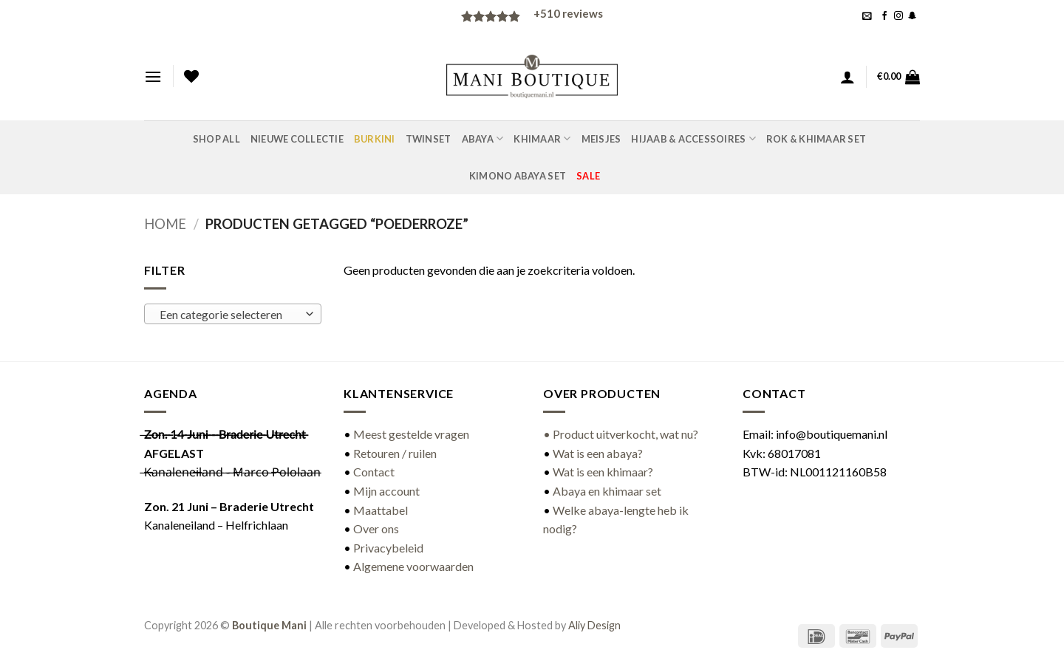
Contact (374, 472)
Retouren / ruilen (395, 453)
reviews (568, 13)
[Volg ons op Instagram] (898, 16)
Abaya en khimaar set (607, 491)
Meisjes (601, 139)
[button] (867, 16)
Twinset (428, 139)
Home (165, 224)
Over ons (376, 528)
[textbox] (229, 314)
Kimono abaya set (517, 176)
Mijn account (386, 491)
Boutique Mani (269, 625)
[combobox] (232, 314)
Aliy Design (594, 625)
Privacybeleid (388, 548)
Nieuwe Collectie (297, 139)
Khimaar (542, 138)
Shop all (216, 139)
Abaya (483, 138)
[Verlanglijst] (191, 76)
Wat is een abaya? (598, 453)
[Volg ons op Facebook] (884, 16)
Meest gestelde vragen (411, 434)
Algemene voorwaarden (413, 566)
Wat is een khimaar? (603, 472)
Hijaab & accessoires (693, 138)
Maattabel (380, 510)
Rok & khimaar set (816, 139)
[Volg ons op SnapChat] (912, 16)
